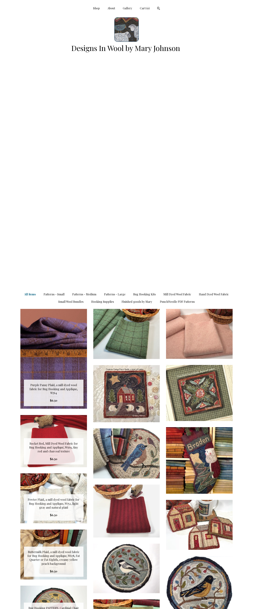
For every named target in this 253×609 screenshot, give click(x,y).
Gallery (127, 8)
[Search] (158, 9)
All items (30, 70)
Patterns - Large (114, 70)
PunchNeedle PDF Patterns (177, 78)
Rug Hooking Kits (144, 70)
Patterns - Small (54, 70)
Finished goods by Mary (137, 78)
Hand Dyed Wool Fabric (214, 70)
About (111, 8)
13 (144, 526)
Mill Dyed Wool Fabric (177, 70)
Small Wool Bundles (70, 78)
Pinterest (126, 579)
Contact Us (54, 602)
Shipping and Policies (53, 596)
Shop (96, 8)
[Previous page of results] (96, 526)
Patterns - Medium (84, 70)
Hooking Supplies (102, 78)
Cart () (145, 8)
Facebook (126, 585)
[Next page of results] (157, 526)
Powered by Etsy (199, 590)
